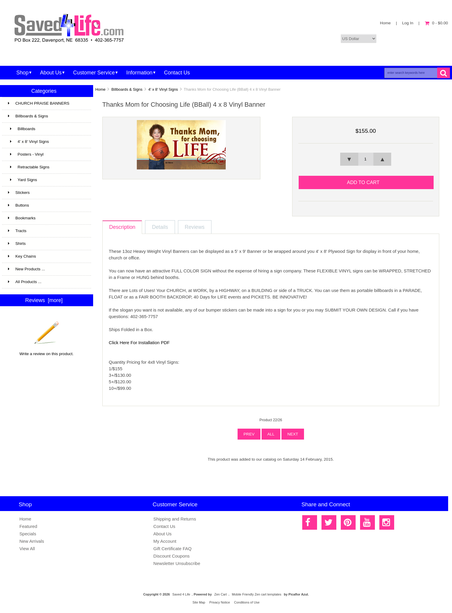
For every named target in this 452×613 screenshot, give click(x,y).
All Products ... (25, 282)
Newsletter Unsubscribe (176, 563)
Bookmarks (22, 218)
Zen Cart (220, 594)
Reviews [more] (44, 300)
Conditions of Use (247, 602)
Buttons (18, 205)
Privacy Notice (219, 602)
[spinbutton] (366, 159)
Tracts (46, 231)
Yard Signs (46, 180)
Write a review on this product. (47, 351)
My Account (164, 541)
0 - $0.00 (436, 23)
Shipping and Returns (174, 518)
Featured (28, 526)
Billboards (46, 129)
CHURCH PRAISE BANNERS (46, 103)
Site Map (198, 602)
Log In (407, 23)
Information (139, 73)
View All (27, 548)
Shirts (46, 243)
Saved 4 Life (181, 594)
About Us (51, 73)
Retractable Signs (29, 167)
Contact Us (177, 73)
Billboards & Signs (126, 89)
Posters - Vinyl (46, 154)
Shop (22, 73)
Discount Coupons (171, 555)
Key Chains (46, 256)
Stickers (46, 192)
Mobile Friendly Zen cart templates (256, 594)
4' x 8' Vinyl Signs (163, 89)
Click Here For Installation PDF (139, 342)
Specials (27, 533)
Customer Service (94, 73)
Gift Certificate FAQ (172, 548)
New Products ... (26, 269)
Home (385, 23)
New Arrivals (31, 541)
